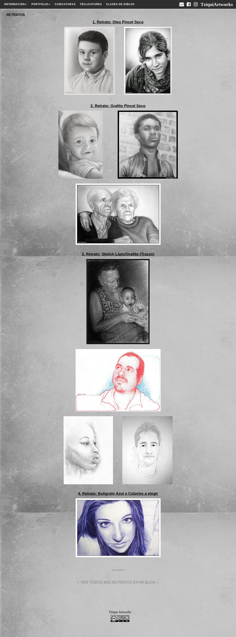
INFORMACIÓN (15, 4)
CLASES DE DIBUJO (120, 4)
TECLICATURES (91, 4)
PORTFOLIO (41, 4)
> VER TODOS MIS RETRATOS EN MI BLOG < (118, 582)
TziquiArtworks (217, 3)
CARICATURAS (65, 4)
